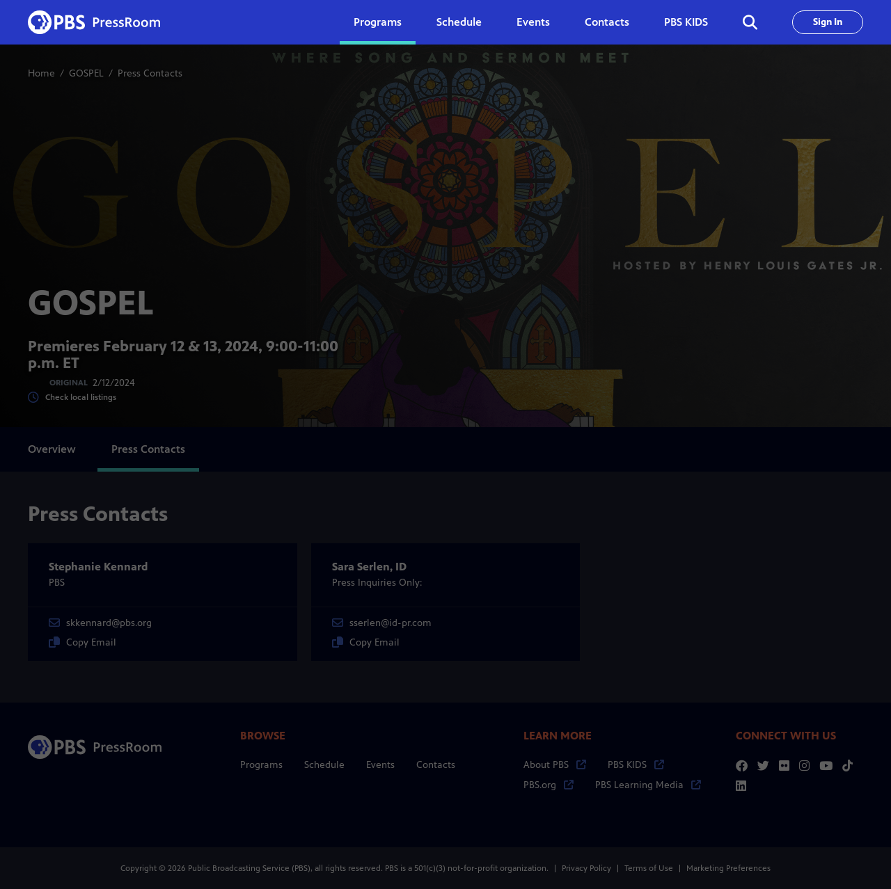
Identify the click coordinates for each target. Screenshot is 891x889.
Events (533, 22)
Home (41, 73)
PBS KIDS (686, 22)
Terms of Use (648, 868)
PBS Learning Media (648, 785)
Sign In (827, 22)
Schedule (459, 22)
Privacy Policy (586, 868)
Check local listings (72, 397)
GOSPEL (86, 73)
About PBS (554, 765)
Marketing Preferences (728, 868)
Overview (52, 449)
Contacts (607, 22)
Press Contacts (148, 449)
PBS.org (548, 785)
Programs (261, 765)
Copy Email (82, 642)
